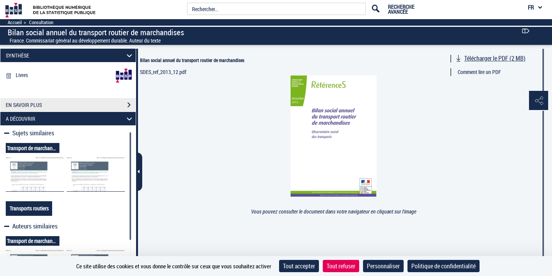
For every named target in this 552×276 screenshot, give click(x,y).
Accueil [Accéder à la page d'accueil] (15, 22)
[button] (538, 101)
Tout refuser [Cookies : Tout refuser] (341, 266)
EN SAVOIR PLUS (71, 105)
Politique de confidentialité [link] (443, 266)
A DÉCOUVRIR (70, 118)
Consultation (41, 22)
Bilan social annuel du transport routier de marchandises (192, 60)
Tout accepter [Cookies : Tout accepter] (299, 266)
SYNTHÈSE (70, 55)
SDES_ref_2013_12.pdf (163, 72)
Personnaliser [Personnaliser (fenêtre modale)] (383, 266)
